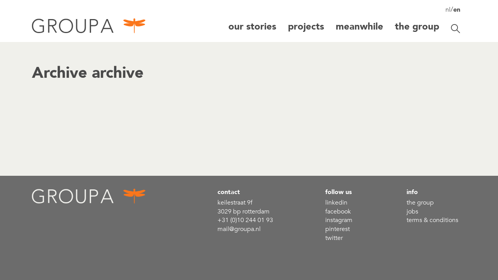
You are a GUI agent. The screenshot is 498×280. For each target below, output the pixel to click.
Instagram (338, 220)
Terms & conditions (432, 220)
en (456, 9)
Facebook (338, 211)
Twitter (334, 238)
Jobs (412, 211)
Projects (306, 26)
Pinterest (337, 229)
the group (420, 202)
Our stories (252, 26)
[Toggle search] (455, 28)
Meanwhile (359, 26)
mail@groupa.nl (239, 229)
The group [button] (417, 26)
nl (448, 9)
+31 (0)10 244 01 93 (245, 220)
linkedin (336, 202)
